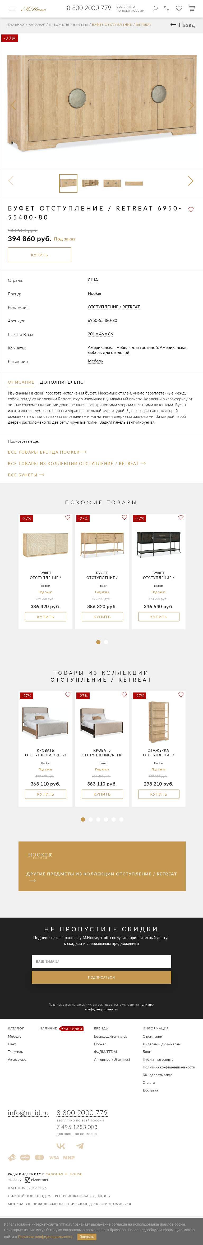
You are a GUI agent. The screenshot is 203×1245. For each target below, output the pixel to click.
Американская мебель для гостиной (123, 349)
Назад (187, 26)
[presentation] (13, 107)
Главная (16, 26)
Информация (156, 1030)
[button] (191, 183)
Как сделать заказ (157, 1077)
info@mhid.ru (28, 1114)
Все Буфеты (26, 476)
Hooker (95, 294)
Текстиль (15, 1053)
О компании (152, 1038)
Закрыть (87, 1237)
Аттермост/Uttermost (112, 1061)
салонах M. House (64, 1176)
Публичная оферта (158, 1061)
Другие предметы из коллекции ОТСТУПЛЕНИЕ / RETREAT (101, 878)
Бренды (101, 1030)
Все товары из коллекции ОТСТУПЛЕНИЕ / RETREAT (76, 465)
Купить (45, 618)
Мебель (95, 362)
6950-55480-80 (102, 322)
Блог (146, 1053)
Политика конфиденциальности (169, 1069)
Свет (12, 1046)
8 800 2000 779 (89, 7)
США (93, 281)
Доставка (150, 1092)
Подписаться (101, 979)
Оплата (149, 1084)
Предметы (59, 26)
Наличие (61, 1030)
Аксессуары (17, 1061)
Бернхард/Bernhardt (110, 1038)
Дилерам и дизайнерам (162, 1046)
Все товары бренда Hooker (47, 453)
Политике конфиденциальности (45, 1237)
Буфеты (80, 26)
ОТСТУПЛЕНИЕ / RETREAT (114, 308)
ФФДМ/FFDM (105, 1053)
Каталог (37, 26)
